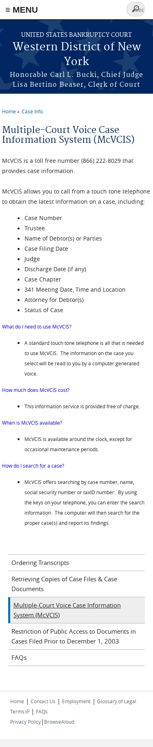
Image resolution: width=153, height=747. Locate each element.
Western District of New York (77, 54)
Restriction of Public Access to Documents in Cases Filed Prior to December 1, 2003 (73, 636)
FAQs (19, 657)
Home (9, 111)
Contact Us (43, 701)
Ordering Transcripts (40, 562)
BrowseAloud (59, 721)
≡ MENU (21, 9)
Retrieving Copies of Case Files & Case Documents (64, 584)
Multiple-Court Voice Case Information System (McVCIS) (67, 610)
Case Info (32, 111)
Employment (76, 701)
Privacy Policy (25, 721)
